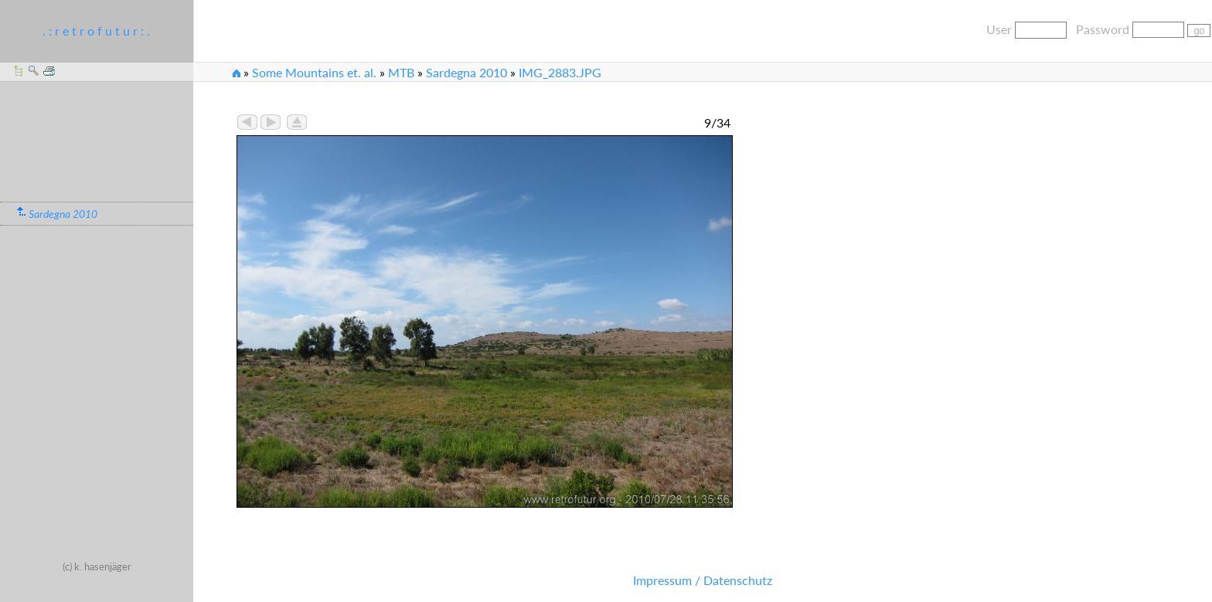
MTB (401, 72)
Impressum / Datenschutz (702, 580)
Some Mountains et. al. (314, 72)
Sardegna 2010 (466, 72)
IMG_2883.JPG (560, 72)
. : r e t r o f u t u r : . (96, 30)
